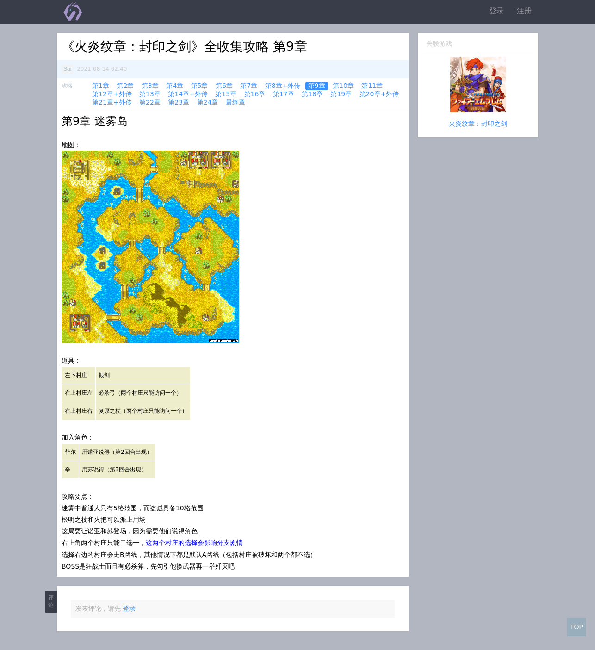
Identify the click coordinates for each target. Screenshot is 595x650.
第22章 (150, 102)
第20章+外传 (379, 94)
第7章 (248, 85)
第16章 (255, 94)
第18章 (312, 94)
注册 (524, 10)
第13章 (150, 94)
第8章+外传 (283, 85)
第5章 (199, 85)
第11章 (372, 85)
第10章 (343, 85)
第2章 (125, 85)
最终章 (235, 102)
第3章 (150, 85)
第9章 (316, 85)
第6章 (224, 85)
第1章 (100, 85)
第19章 (341, 94)
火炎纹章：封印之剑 (478, 123)
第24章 (207, 102)
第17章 (283, 94)
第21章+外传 (112, 102)
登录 (496, 10)
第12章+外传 (112, 94)
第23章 (178, 102)
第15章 (225, 94)
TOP (576, 627)
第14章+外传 (188, 94)
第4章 (174, 85)
